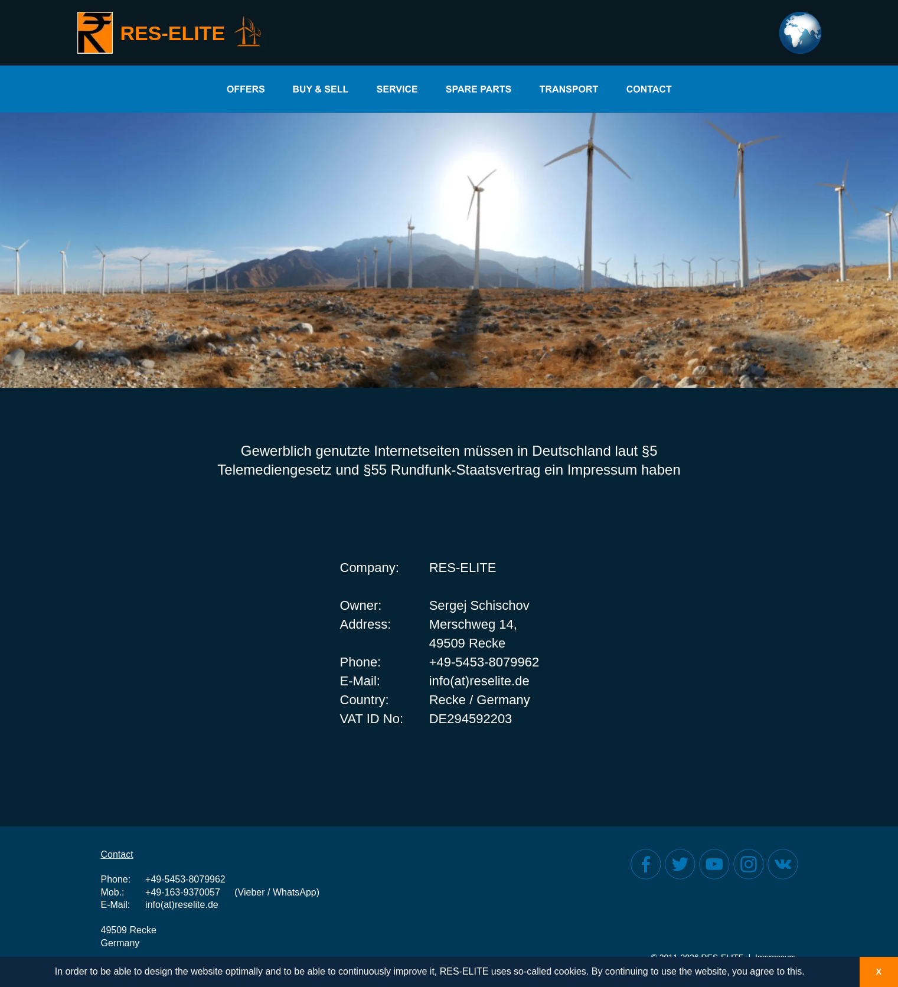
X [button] (878, 971)
